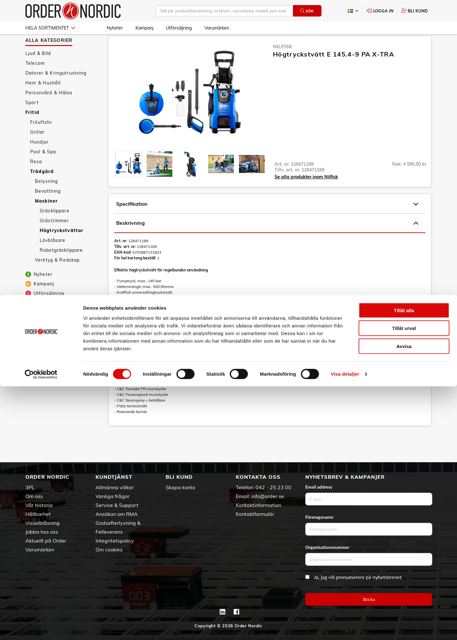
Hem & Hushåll (43, 100)
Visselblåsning (42, 523)
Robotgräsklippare (61, 267)
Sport (32, 120)
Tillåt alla (404, 563)
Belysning (46, 198)
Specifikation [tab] (267, 221)
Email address (320, 487)
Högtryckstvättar (61, 247)
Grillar (37, 149)
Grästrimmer (54, 238)
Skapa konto (180, 487)
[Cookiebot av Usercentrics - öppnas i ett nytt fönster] (41, 627)
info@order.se (267, 496)
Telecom (35, 80)
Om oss (34, 496)
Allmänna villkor (115, 487)
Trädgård (42, 188)
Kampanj (144, 28)
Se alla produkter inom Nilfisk (306, 194)
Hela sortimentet (50, 28)
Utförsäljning (179, 28)
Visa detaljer (345, 627)
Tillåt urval (404, 581)
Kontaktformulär (255, 514)
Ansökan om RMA (117, 514)
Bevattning (48, 208)
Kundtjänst (114, 477)
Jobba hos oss (41, 532)
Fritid (32, 129)
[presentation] (129, 181)
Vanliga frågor (112, 496)
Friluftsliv (41, 139)
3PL (30, 487)
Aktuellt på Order (45, 540)
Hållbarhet (38, 514)
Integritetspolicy (115, 540)
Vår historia (39, 505)
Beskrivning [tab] (267, 240)
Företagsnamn (320, 517)
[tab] (129, 181)
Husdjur (39, 159)
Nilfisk (282, 63)
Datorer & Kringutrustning (56, 90)
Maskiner (46, 218)
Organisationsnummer (328, 547)
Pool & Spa (43, 169)
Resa (36, 179)
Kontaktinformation (258, 505)
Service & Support (117, 505)
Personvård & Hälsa (48, 110)
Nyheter (115, 28)
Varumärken (216, 28)
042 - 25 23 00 (273, 487)
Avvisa (404, 599)
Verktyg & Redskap (57, 277)
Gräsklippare (55, 228)
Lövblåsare (52, 257)
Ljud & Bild (38, 70)
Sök (307, 11)
